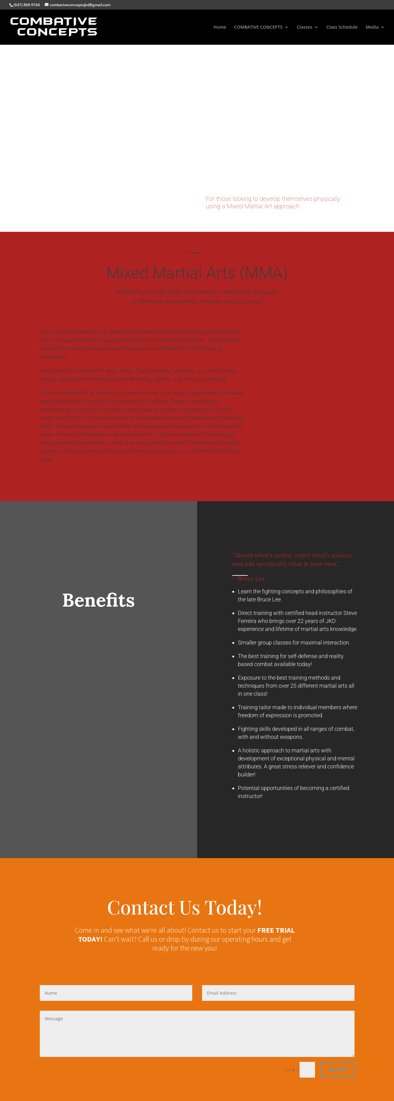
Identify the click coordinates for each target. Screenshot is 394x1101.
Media (372, 27)
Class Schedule (342, 27)
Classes (304, 27)
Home (220, 27)
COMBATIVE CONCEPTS (258, 27)
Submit (337, 1069)
